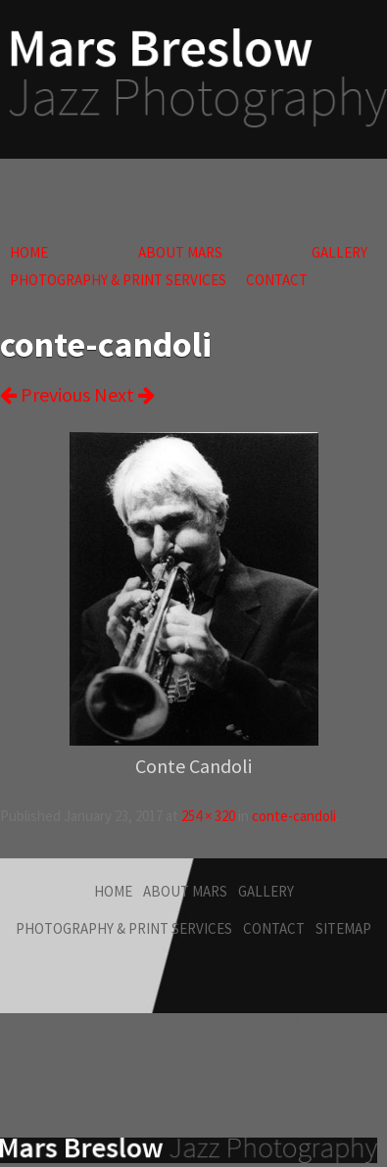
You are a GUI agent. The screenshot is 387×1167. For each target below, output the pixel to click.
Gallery (339, 252)
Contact (277, 279)
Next (124, 394)
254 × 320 (208, 815)
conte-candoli (294, 815)
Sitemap (343, 928)
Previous (45, 394)
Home (29, 252)
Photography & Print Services (118, 279)
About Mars (180, 252)
